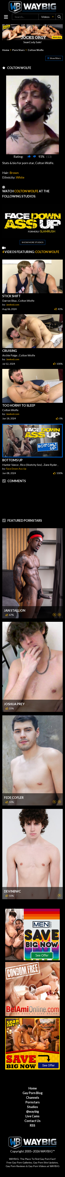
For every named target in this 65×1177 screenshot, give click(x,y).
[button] (47, 17)
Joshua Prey (14, 704)
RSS (32, 1125)
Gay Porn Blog (33, 1093)
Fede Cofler (14, 797)
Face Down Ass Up (16, 468)
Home (5, 50)
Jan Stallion (14, 610)
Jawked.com (12, 304)
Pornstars (32, 1102)
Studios (32, 1107)
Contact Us (32, 1121)
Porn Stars (18, 50)
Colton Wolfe (36, 50)
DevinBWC (12, 891)
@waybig (32, 1111)
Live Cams (32, 1116)
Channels (32, 1097)
